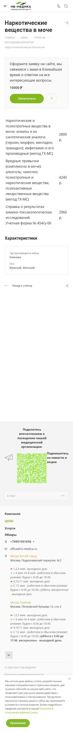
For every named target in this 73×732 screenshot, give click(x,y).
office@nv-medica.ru (23, 549)
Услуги (10, 528)
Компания (12, 514)
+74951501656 (20, 541)
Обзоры (11, 535)
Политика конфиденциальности (24, 674)
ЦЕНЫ (9, 521)
